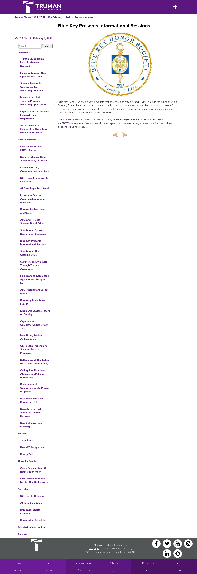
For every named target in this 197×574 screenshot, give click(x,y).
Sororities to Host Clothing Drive (30, 253)
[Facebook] (156, 543)
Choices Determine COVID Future (31, 148)
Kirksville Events (27, 461)
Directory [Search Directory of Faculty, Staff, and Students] (18, 570)
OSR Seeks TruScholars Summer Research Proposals (33, 349)
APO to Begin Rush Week (34, 188)
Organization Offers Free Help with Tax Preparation (34, 115)
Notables (23, 433)
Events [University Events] (47, 563)
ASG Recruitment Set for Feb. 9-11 (34, 291)
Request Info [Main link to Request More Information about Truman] (149, 563)
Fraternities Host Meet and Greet (33, 211)
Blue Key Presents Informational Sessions (33, 242)
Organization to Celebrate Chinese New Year (34, 325)
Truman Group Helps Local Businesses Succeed (32, 62)
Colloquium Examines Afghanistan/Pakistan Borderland (32, 374)
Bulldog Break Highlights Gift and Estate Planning (34, 361)
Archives (23, 534)
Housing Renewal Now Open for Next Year (33, 74)
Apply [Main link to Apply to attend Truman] (149, 570)
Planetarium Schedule (33, 520)
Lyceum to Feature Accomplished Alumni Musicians (32, 199)
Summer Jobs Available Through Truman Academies (33, 265)
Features (23, 51)
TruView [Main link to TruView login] (48, 570)
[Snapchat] (178, 553)
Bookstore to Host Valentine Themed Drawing (30, 412)
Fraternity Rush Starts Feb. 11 (32, 302)
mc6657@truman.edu (70, 123)
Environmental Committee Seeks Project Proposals (34, 388)
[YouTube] (178, 543)
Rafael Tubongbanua (32, 447)
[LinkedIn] (167, 553)
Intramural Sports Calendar (30, 511)
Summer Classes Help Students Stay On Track (33, 158)
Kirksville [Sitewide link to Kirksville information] (117, 552)
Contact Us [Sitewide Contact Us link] (121, 544)
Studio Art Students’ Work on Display (35, 312)
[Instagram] (188, 543)
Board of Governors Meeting (31, 425)
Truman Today (23, 17)
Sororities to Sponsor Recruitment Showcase (33, 232)
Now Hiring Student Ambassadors (31, 337)
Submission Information (31, 527)
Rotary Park (27, 454)
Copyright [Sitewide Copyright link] (94, 548)
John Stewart (27, 440)
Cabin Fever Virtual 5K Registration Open (33, 470)
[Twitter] (167, 543)
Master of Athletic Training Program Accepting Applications (33, 101)
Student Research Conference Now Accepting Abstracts (32, 87)
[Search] (30, 46)
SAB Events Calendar (32, 496)
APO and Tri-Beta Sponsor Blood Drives (32, 221)
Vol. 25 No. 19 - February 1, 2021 (52, 17)
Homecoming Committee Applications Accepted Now (34, 279)
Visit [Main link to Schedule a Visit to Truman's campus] (179, 563)
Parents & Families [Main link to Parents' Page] (83, 563)
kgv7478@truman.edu (128, 119)
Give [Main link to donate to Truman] (179, 570)
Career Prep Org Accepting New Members (34, 169)
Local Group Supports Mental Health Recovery (34, 480)
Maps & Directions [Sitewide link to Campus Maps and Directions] (103, 544)
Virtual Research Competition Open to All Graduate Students (34, 129)
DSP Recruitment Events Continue (34, 179)
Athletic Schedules (31, 503)
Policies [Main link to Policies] (113, 563)
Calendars (23, 489)
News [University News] (18, 563)
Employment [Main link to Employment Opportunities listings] (113, 570)
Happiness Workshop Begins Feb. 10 (32, 400)
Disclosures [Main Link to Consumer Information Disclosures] (83, 570)
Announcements (83, 17)
